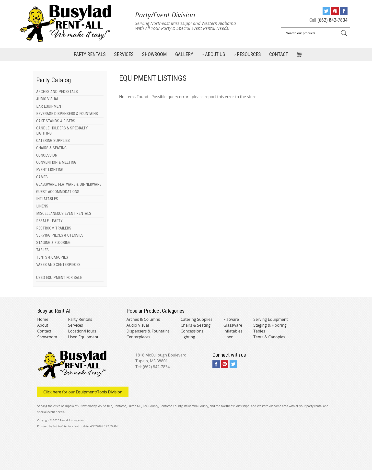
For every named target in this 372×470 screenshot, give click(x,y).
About (42, 325)
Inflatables (233, 331)
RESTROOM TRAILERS (53, 228)
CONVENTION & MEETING (56, 162)
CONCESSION (46, 155)
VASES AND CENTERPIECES (58, 264)
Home (42, 319)
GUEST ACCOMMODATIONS (57, 191)
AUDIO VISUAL (47, 99)
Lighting (188, 337)
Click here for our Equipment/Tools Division (82, 392)
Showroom (154, 54)
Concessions (192, 331)
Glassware (232, 325)
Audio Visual (138, 325)
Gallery (184, 54)
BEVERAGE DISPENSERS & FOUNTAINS (67, 113)
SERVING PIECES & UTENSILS (59, 235)
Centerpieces (138, 337)
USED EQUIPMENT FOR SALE (59, 277)
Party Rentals (90, 54)
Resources (247, 54)
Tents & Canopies (269, 337)
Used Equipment (83, 337)
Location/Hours (82, 331)
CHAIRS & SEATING (51, 148)
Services (124, 54)
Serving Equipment (270, 319)
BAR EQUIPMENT (49, 106)
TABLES (42, 250)
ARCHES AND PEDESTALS (57, 91)
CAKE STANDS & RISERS (55, 121)
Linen (228, 337)
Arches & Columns (143, 319)
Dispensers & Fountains (148, 331)
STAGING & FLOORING (53, 242)
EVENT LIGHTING (49, 169)
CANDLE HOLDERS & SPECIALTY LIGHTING (62, 131)
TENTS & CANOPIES (52, 257)
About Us (213, 54)
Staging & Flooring (269, 325)
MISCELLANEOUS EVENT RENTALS (63, 213)
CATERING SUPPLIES (53, 140)
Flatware (231, 319)
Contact (278, 54)
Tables (259, 331)
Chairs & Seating (195, 325)
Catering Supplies (196, 319)
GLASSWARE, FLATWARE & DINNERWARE (68, 184)
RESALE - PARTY (49, 220)
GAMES (42, 177)
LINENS (42, 206)
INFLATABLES (47, 198)
